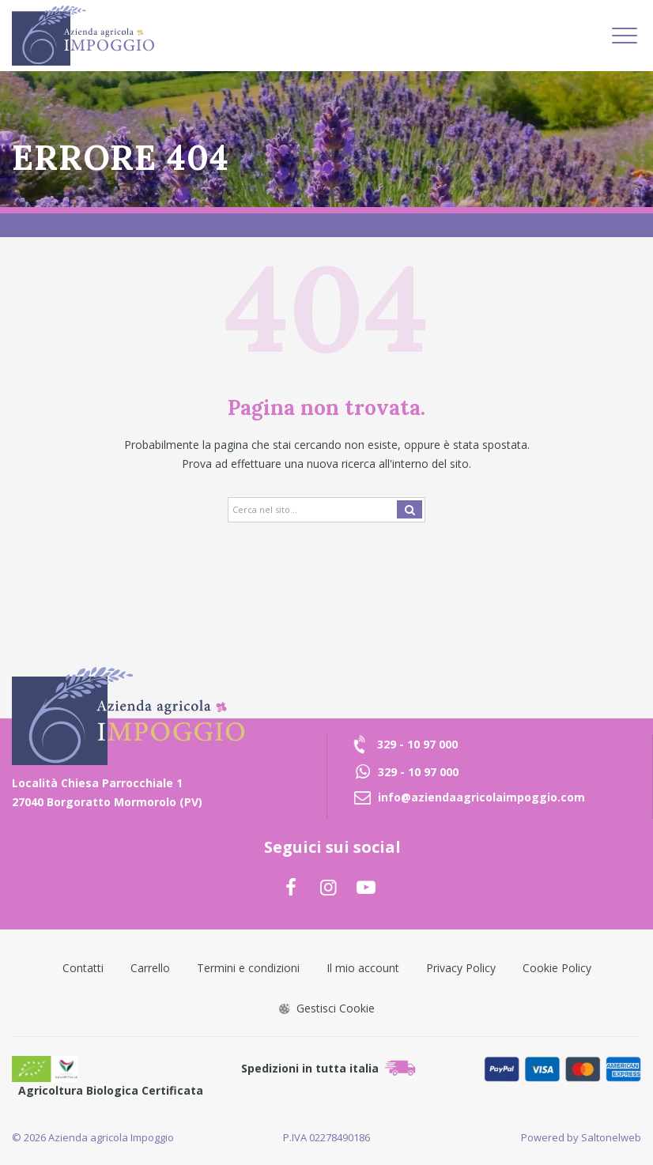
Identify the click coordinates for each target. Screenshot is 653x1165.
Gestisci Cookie (327, 1008)
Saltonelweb (611, 1137)
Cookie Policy (557, 967)
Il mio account (362, 967)
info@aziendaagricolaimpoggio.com (481, 797)
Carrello (150, 967)
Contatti (83, 967)
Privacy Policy (461, 967)
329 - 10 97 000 (417, 744)
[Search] (326, 510)
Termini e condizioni (248, 967)
